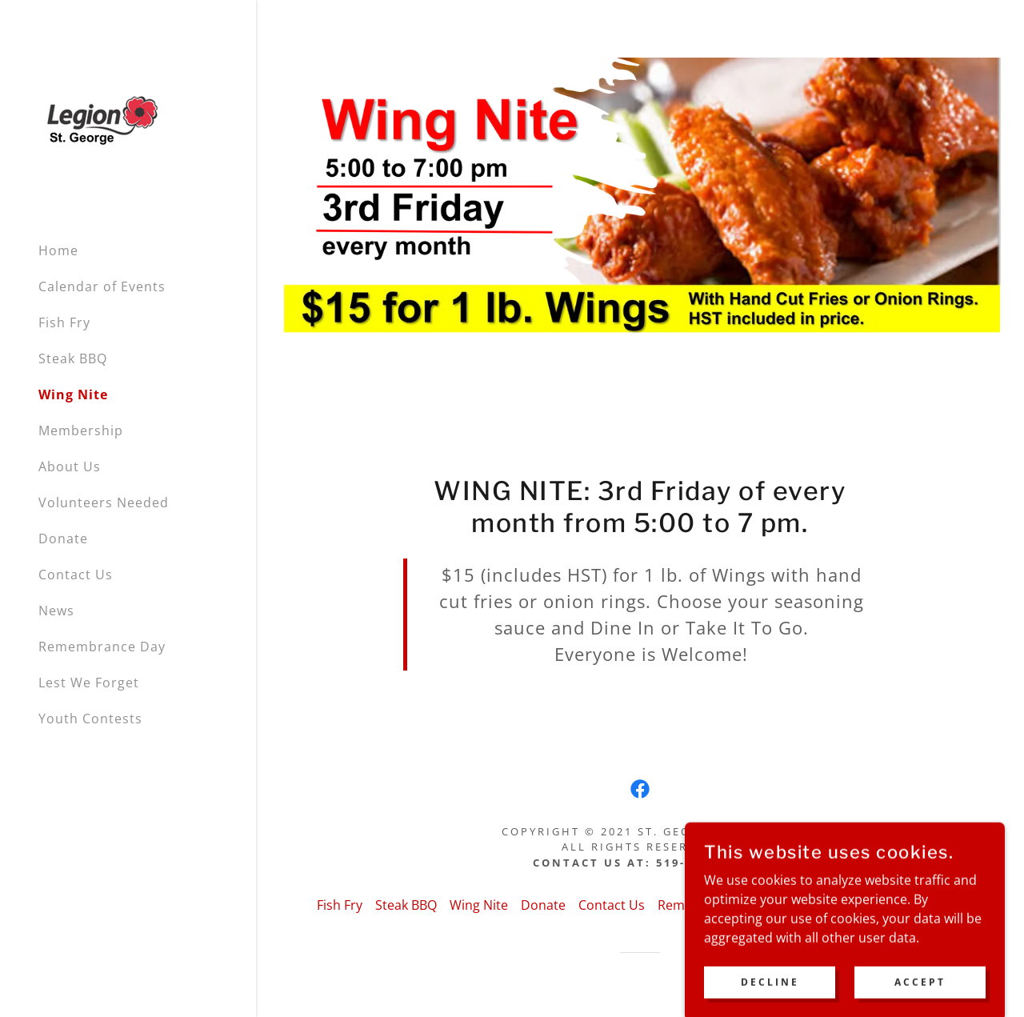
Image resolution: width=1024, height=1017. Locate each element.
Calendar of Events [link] (102, 286)
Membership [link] (80, 430)
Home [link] (58, 250)
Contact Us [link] (75, 574)
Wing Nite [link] (73, 394)
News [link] (56, 610)
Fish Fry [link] (64, 322)
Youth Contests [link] (90, 718)
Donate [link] (63, 538)
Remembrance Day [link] (102, 646)
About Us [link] (69, 466)
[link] (103, 121)
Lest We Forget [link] (88, 682)
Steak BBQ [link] (72, 358)
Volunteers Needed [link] (103, 502)
